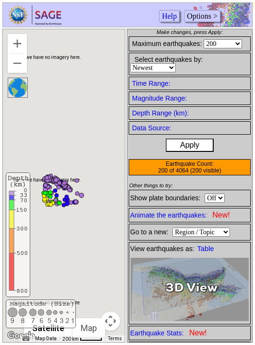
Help (169, 16)
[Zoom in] (17, 43)
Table (205, 249)
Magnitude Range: (159, 98)
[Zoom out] (17, 63)
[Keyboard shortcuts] (26, 338)
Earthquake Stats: (168, 333)
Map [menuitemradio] (89, 328)
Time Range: (151, 83)
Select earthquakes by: (168, 59)
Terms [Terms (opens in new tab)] (115, 338)
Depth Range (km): (160, 113)
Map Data (46, 338)
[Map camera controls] (110, 321)
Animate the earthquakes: (180, 215)
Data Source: (151, 128)
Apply (189, 145)
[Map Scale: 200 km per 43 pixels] (82, 338)
